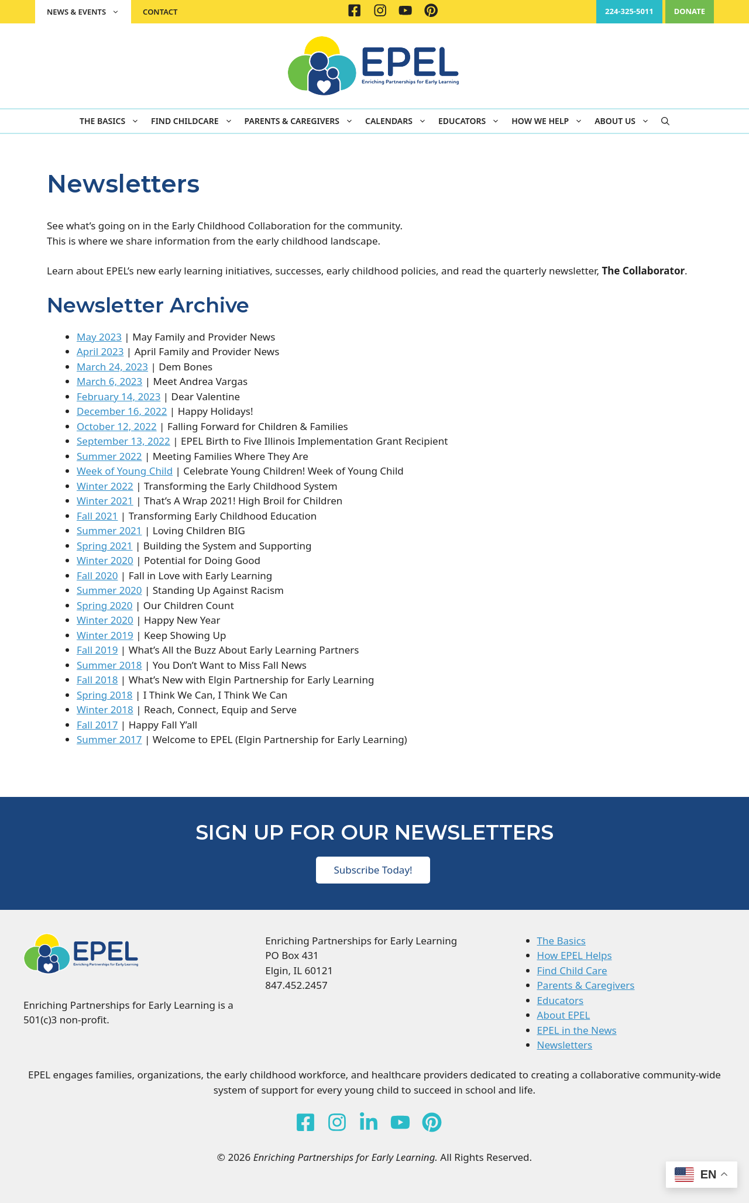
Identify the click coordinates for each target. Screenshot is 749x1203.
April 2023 (100, 351)
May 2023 (99, 336)
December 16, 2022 (122, 411)
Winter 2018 (105, 709)
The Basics (112, 121)
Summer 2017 (109, 739)
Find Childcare (194, 121)
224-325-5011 (629, 11)
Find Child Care (572, 970)
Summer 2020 (109, 590)
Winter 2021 (105, 500)
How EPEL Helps (574, 955)
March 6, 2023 (109, 381)
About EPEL (563, 1015)
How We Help (550, 121)
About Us (625, 121)
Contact (160, 11)
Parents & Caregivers (302, 121)
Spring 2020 (104, 605)
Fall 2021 (97, 516)
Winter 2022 (105, 486)
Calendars (398, 121)
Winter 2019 (105, 635)
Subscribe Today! (373, 870)
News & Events (89, 11)
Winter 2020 (105, 560)
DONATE (689, 11)
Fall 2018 (97, 679)
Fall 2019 (97, 650)
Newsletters (565, 1044)
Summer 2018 (109, 665)
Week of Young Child (125, 470)
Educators (472, 121)
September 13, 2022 (123, 441)
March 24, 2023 (112, 366)
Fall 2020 (97, 575)
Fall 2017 (97, 724)
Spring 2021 (104, 545)
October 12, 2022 (117, 426)
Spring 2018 (104, 695)
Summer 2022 (109, 456)
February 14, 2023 (118, 396)
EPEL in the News (577, 1030)
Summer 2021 (109, 530)
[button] (665, 121)
